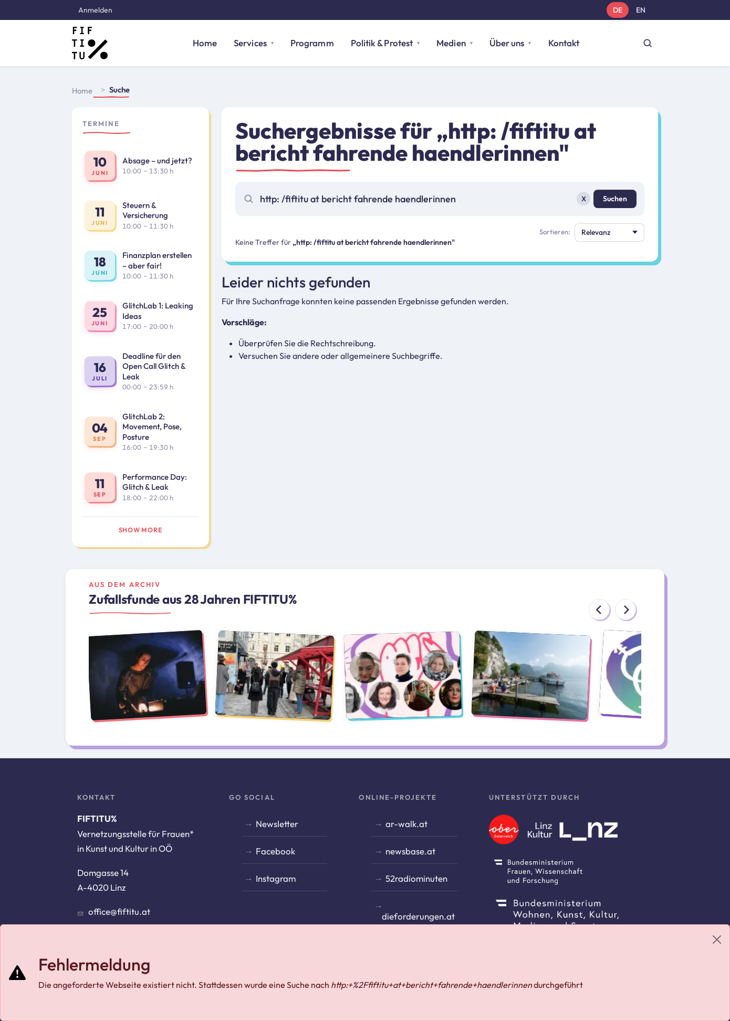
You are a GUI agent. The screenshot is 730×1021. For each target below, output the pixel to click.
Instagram (276, 878)
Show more (141, 529)
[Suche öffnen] (647, 43)
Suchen (615, 198)
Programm (312, 42)
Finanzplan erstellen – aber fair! (157, 260)
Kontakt (564, 42)
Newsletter (277, 823)
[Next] (625, 609)
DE (617, 10)
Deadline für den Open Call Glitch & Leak (153, 366)
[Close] (716, 939)
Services (250, 42)
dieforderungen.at (418, 916)
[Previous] (599, 609)
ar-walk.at (406, 823)
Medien (451, 42)
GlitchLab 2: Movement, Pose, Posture (152, 426)
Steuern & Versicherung (145, 210)
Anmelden (95, 10)
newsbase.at (410, 851)
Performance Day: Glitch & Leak (154, 482)
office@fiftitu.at (119, 911)
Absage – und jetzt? (157, 161)
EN (640, 10)
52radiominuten (416, 878)
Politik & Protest (382, 42)
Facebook (275, 851)
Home (205, 42)
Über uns (507, 42)
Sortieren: (554, 232)
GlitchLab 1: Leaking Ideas (157, 311)
